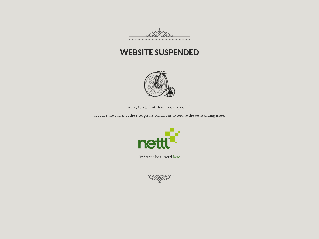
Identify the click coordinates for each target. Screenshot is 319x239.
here (176, 157)
